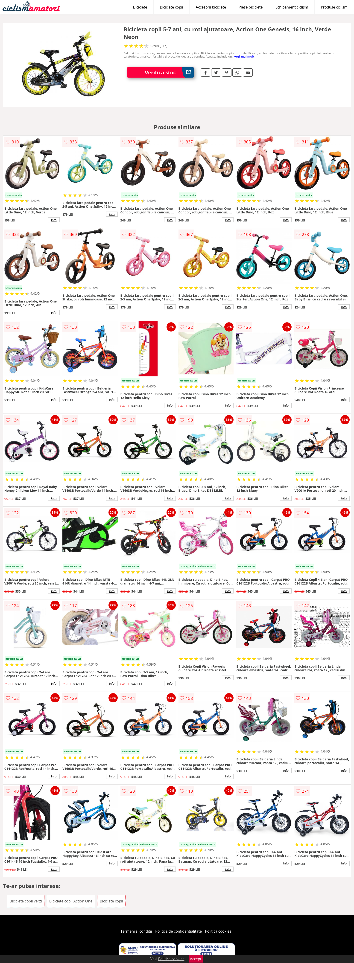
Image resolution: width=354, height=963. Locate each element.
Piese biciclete (251, 7)
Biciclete (140, 7)
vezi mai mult (244, 56)
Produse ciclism (334, 7)
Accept (196, 958)
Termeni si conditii (136, 931)
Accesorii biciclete (211, 7)
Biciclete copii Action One (70, 901)
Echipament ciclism (291, 7)
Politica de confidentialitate (178, 931)
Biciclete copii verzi (26, 901)
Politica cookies (218, 931)
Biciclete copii (171, 7)
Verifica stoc (169, 72)
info (54, 220)
